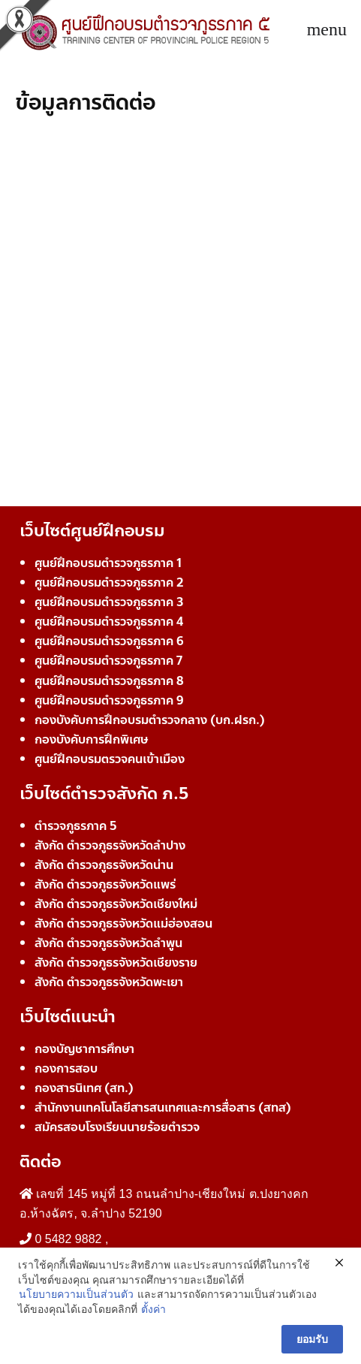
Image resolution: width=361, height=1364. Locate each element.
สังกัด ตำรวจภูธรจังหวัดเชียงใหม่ (116, 904)
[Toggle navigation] (327, 30)
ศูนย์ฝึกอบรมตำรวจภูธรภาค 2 (109, 582)
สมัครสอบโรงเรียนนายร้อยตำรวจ (117, 1127)
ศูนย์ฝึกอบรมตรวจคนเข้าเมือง (110, 759)
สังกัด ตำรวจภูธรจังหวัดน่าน (104, 865)
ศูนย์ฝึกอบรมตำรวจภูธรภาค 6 (109, 641)
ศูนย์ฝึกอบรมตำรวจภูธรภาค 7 (108, 660)
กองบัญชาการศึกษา (84, 1049)
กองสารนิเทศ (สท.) (84, 1088)
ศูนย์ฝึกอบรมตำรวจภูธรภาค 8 (109, 680)
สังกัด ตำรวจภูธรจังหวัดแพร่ (105, 884)
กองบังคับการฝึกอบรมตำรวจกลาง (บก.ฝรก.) (150, 720)
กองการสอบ (66, 1068)
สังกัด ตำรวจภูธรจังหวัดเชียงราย (116, 962)
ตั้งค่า (153, 1309)
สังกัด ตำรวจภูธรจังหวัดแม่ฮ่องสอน (123, 923)
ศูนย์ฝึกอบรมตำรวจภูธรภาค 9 (109, 700)
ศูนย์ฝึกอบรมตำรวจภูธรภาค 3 (109, 602)
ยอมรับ (312, 1339)
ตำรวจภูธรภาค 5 (76, 825)
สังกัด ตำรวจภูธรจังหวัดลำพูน (108, 943)
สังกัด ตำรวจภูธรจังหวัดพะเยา (109, 982)
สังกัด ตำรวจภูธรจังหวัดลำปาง (110, 845)
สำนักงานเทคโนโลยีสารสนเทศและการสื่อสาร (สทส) (163, 1107)
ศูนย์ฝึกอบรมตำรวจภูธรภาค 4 (109, 621)
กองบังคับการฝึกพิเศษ (91, 739)
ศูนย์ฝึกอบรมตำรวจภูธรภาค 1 (108, 563)
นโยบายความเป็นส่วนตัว (76, 1294)
